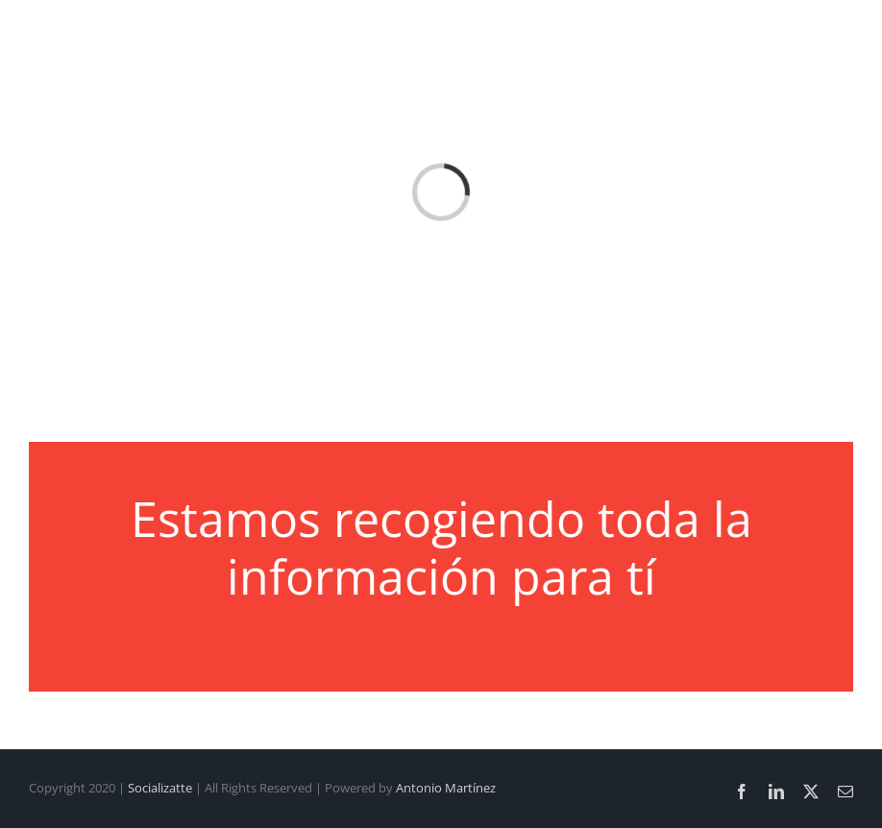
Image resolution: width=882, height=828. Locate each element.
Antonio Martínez (446, 787)
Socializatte (160, 787)
